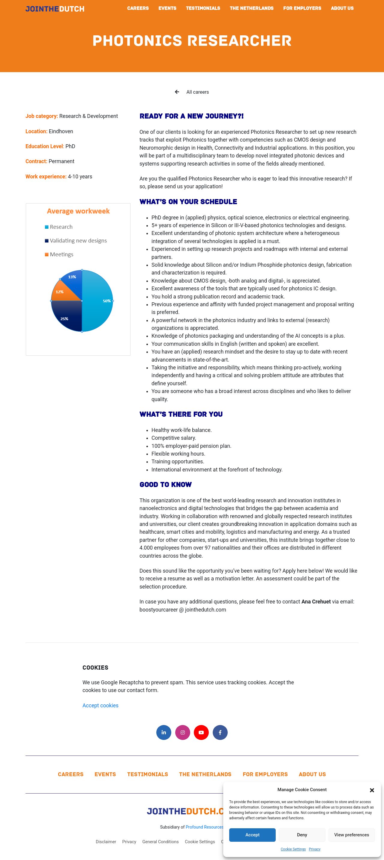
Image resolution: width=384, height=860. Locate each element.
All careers (192, 92)
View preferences (351, 835)
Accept (252, 835)
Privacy (314, 849)
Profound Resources (205, 827)
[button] (372, 790)
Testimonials (203, 8)
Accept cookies (100, 706)
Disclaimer (106, 841)
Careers (138, 8)
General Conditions (160, 841)
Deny (302, 835)
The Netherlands (252, 8)
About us (342, 8)
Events (167, 8)
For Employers (302, 8)
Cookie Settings (293, 849)
